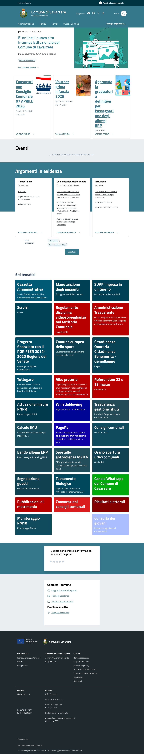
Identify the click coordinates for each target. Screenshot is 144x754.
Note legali (77, 681)
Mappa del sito (22, 739)
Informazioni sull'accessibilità (85, 673)
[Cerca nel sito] (124, 13)
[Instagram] (92, 13)
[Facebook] (102, 13)
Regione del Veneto (24, 3)
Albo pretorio (22, 665)
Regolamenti (50, 661)
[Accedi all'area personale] (112, 3)
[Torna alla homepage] (58, 642)
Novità (43, 23)
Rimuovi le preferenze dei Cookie (29, 745)
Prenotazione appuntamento (28, 657)
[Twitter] (97, 13)
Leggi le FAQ (78, 677)
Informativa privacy (81, 665)
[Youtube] (87, 13)
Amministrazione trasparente (57, 657)
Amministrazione (26, 23)
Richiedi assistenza (81, 657)
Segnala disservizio (81, 661)
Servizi (55, 23)
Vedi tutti (72, 251)
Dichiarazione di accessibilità (84, 669)
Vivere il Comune (71, 23)
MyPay (20, 661)
